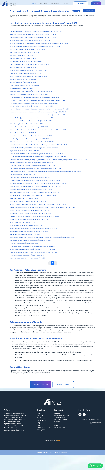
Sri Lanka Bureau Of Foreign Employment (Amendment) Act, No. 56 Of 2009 (33, 195)
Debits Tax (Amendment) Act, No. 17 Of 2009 (23, 79)
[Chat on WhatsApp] (91, 463)
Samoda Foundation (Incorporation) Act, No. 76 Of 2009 (27, 255)
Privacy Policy (41, 430)
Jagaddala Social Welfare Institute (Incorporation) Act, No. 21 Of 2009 (31, 91)
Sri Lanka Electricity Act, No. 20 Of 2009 (21, 88)
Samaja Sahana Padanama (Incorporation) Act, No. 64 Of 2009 (29, 219)
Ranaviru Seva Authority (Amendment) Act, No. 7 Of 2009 (27, 49)
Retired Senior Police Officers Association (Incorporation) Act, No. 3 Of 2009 (33, 37)
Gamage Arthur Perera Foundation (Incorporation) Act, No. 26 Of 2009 (31, 106)
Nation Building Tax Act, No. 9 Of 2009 (21, 55)
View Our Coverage (63, 384)
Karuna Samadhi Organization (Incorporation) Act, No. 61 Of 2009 (30, 210)
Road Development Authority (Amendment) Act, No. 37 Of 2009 (29, 139)
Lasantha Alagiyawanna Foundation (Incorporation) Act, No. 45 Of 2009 (31, 163)
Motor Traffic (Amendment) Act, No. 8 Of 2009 (24, 52)
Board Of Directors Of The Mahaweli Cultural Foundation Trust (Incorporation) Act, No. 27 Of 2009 (39, 109)
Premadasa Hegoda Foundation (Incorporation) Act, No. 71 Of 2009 (30, 240)
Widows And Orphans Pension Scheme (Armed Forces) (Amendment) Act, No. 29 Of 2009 (37, 115)
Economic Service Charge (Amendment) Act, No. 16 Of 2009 (28, 76)
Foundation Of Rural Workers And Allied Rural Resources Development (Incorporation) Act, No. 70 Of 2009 (42, 237)
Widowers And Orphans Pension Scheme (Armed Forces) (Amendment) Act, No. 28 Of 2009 (38, 112)
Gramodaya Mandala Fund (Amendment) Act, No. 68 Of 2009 (29, 231)
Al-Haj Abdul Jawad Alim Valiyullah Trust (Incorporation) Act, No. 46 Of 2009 (33, 166)
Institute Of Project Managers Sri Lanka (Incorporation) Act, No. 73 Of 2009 (32, 246)
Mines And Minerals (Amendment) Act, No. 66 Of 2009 (26, 225)
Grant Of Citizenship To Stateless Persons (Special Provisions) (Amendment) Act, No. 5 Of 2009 (39, 43)
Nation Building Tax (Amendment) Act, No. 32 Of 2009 (26, 124)
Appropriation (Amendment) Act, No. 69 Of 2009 (25, 234)
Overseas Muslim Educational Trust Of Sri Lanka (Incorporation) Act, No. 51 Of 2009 (35, 180)
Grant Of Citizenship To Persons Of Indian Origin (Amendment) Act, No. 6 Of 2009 (35, 46)
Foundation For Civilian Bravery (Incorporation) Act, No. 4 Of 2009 (30, 40)
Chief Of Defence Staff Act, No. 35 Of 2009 (23, 133)
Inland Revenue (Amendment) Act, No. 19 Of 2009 (25, 85)
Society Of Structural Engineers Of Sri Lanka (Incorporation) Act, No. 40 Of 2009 (34, 148)
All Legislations (89, 11)
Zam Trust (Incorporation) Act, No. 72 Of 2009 (24, 243)
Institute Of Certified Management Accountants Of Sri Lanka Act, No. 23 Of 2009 (34, 97)
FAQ (38, 425)
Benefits (66, 3)
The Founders (41, 418)
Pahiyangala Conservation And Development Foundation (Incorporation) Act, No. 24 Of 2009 (38, 100)
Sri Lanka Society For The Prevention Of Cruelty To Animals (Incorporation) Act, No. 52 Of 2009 (38, 183)
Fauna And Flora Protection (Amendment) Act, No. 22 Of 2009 (29, 94)
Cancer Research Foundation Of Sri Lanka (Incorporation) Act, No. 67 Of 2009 (33, 228)
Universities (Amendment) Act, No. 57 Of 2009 (24, 198)
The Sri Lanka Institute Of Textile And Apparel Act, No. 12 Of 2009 (29, 64)
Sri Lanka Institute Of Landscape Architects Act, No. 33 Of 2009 (29, 127)
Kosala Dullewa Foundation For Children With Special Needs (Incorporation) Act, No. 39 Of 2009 (38, 145)
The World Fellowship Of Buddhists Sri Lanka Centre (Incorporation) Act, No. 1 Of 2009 (35, 31)
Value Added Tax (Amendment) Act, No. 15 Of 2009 (25, 73)
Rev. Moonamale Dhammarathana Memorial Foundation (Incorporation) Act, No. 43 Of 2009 (38, 157)
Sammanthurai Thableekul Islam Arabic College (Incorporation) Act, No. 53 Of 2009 (35, 186)
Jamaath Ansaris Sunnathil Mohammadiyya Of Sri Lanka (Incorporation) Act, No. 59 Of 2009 (38, 204)
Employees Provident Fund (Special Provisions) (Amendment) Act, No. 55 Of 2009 (34, 192)
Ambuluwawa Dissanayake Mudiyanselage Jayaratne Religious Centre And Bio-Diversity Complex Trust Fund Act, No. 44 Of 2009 (49, 160)
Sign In (96, 3)
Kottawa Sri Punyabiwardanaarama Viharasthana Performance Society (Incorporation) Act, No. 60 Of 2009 (42, 207)
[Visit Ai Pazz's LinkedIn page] (80, 414)
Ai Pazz (52, 452)
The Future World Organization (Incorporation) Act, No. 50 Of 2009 (30, 177)
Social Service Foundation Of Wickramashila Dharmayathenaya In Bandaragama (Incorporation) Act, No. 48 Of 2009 (45, 172)
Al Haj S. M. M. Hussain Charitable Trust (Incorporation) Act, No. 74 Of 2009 (32, 249)
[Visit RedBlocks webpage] (95, 422)
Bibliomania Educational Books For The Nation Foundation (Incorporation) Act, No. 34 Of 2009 (38, 130)
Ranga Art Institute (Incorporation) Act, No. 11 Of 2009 (26, 61)
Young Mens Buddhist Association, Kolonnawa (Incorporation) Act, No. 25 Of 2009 (34, 103)
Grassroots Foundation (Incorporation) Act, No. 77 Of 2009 (28, 258)
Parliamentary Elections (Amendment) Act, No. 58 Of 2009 (28, 201)
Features (43, 3)
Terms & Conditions (43, 427)
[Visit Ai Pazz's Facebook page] (84, 414)
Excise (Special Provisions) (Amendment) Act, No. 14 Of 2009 (28, 70)
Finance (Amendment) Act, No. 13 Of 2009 (23, 67)
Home (34, 3)
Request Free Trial (40, 384)
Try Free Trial (80, 3)
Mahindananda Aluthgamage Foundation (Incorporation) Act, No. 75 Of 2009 (33, 252)
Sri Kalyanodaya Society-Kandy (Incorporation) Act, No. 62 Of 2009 (30, 213)
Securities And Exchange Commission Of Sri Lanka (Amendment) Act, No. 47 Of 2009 (36, 169)
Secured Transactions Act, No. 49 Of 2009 (22, 174)
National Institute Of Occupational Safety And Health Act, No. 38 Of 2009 (32, 142)
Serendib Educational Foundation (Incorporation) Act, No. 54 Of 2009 (31, 189)
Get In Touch (41, 420)
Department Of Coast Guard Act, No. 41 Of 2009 (24, 151)
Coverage (55, 3)
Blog (38, 423)
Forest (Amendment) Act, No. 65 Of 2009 (22, 222)
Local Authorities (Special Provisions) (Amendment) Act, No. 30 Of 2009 (32, 118)
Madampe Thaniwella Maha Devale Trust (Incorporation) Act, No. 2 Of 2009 (33, 34)
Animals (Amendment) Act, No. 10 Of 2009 (23, 58)
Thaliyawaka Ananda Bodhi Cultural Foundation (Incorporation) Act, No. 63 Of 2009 (35, 216)
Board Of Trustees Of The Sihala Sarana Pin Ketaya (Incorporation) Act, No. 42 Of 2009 (36, 154)
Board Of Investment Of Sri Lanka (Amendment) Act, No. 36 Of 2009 (31, 136)
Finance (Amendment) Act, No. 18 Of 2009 (23, 82)
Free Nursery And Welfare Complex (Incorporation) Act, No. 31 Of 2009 (31, 121)
